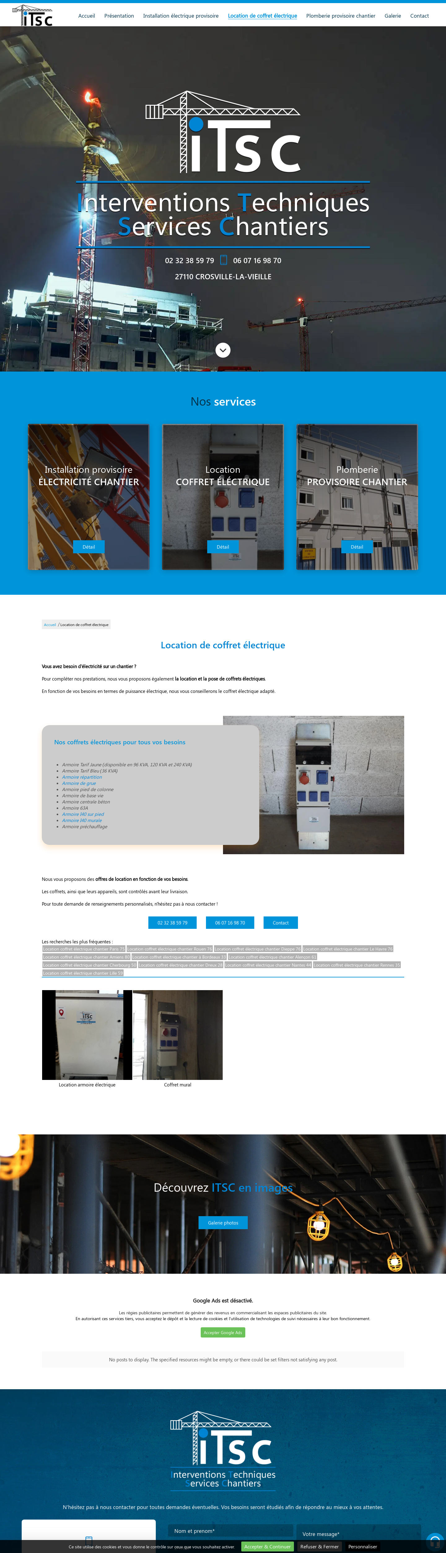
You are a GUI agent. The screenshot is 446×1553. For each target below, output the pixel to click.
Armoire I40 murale (82, 820)
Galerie (393, 15)
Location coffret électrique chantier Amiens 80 (86, 956)
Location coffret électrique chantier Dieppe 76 (258, 948)
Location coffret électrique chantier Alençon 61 (273, 956)
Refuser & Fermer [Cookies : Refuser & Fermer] (319, 1546)
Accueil (86, 15)
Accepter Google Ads (223, 1332)
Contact (419, 15)
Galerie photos (223, 1223)
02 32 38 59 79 (189, 260)
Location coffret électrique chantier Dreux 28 (181, 965)
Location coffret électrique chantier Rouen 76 (169, 948)
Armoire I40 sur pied (83, 814)
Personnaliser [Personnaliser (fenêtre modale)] (362, 1546)
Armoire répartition (82, 777)
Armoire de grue (79, 783)
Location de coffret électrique (262, 15)
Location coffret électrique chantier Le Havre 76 (348, 948)
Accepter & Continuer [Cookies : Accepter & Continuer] (267, 1546)
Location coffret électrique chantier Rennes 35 (357, 965)
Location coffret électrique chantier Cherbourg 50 (89, 965)
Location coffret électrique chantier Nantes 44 (268, 965)
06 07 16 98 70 (257, 260)
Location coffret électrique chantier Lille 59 (83, 973)
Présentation (119, 15)
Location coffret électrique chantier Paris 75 (84, 948)
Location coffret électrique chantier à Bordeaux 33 (179, 956)
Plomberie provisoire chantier (340, 15)
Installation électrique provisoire (181, 15)
